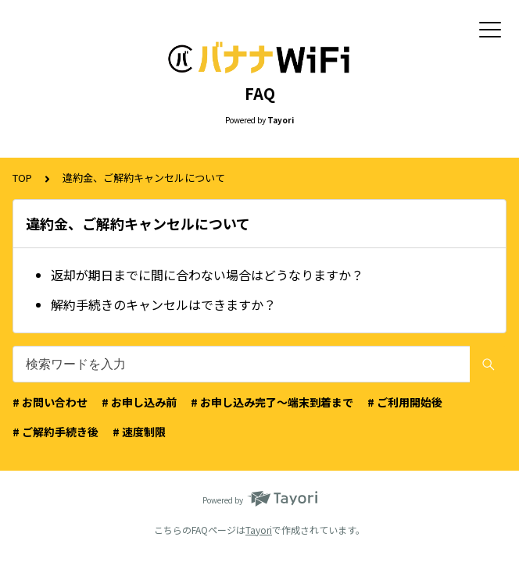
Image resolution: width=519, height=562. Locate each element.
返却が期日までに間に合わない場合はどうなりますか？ (207, 274)
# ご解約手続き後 (55, 431)
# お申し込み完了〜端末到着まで (272, 402)
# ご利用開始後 (404, 402)
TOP (22, 177)
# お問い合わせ (50, 402)
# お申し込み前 (139, 402)
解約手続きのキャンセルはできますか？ (163, 304)
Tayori (258, 529)
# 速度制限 (139, 431)
